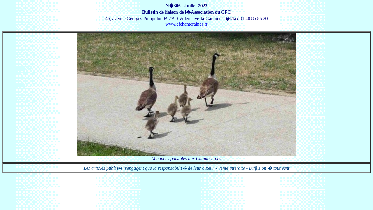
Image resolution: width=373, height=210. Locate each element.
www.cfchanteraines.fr (187, 24)
